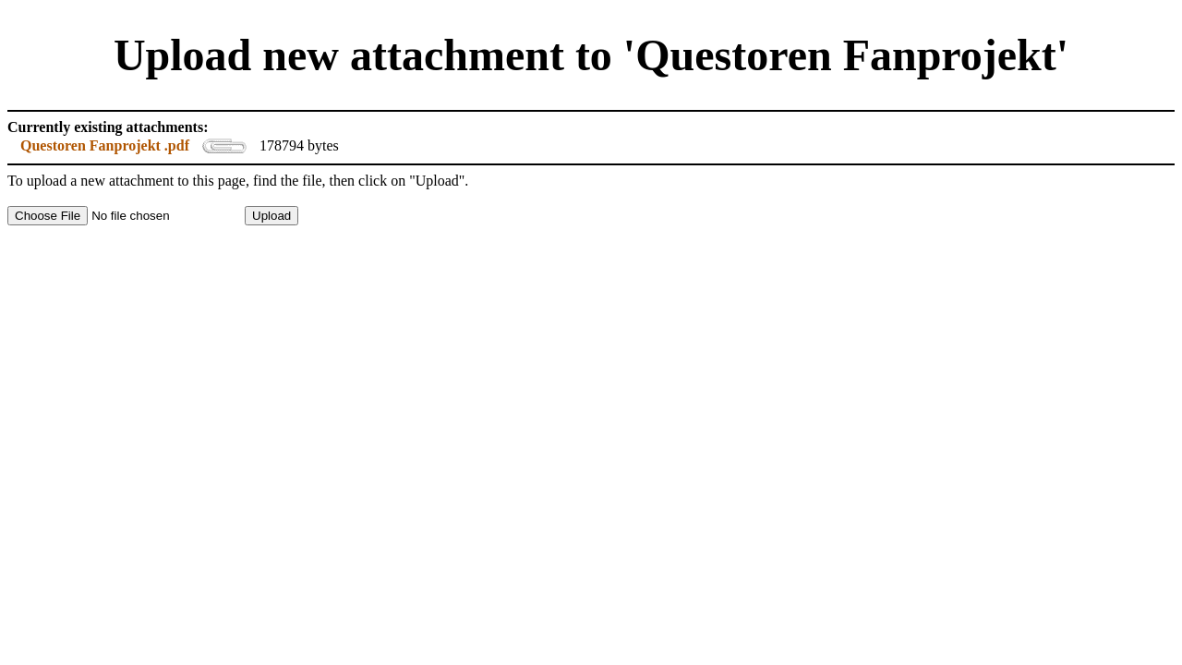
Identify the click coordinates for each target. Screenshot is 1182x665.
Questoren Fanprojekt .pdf (104, 145)
